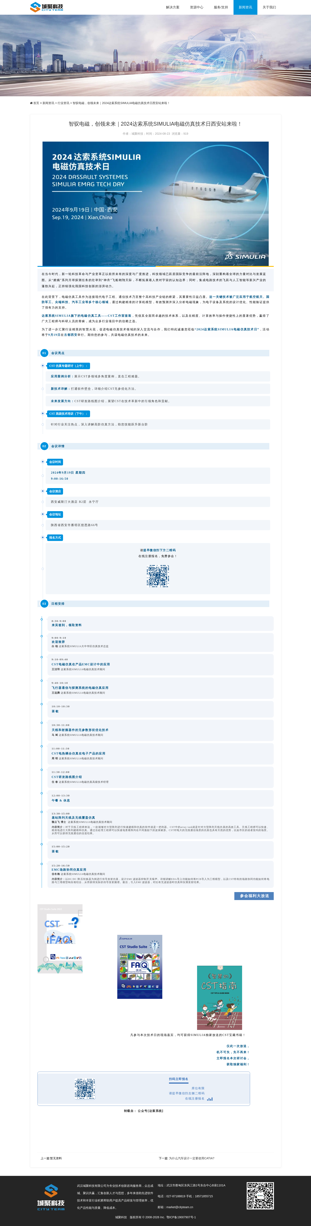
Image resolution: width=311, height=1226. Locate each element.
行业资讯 (65, 103)
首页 (36, 103)
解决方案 (172, 7)
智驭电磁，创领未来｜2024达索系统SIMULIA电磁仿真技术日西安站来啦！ (121, 103)
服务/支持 (221, 7)
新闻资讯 (245, 7)
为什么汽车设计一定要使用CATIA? (191, 1158)
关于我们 (269, 7)
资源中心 (196, 7)
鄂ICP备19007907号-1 (181, 1217)
